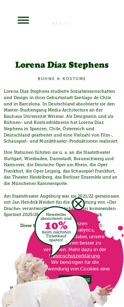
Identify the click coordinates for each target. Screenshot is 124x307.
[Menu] (23, 21)
